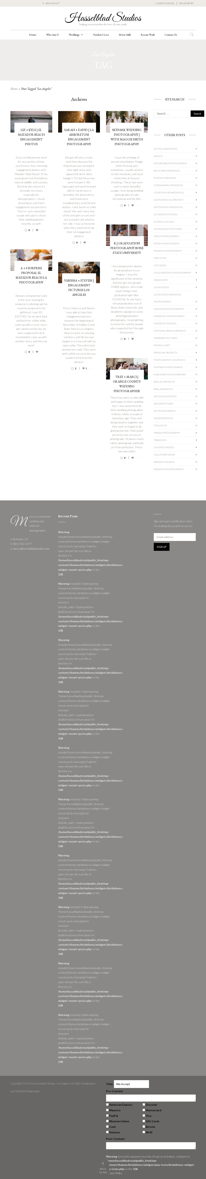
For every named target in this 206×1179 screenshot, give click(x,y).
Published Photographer (170, 374)
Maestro (115, 1110)
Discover (151, 1104)
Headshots (161, 279)
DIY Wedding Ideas (165, 214)
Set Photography (165, 410)
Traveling (160, 440)
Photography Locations (169, 359)
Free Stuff (160, 258)
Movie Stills (125, 34)
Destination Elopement (169, 199)
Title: (109, 1084)
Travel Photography (167, 432)
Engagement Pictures (168, 228)
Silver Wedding (163, 418)
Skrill (149, 1132)
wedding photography (169, 469)
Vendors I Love (101, 34)
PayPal (113, 1115)
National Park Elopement (170, 330)
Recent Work (148, 34)
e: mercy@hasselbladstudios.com (29, 548)
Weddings (76, 34)
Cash (112, 1126)
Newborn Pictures (165, 338)
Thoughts (160, 425)
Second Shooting (165, 396)
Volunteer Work (164, 454)
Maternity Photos (165, 323)
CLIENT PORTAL (165, 3)
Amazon (114, 1132)
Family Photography (167, 243)
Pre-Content (114, 1091)
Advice (158, 156)
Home (32, 34)
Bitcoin (150, 1126)
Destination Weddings (168, 207)
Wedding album (164, 461)
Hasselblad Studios (103, 18)
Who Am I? (52, 34)
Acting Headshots (165, 148)
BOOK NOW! (186, 3)
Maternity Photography (169, 316)
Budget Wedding (165, 177)
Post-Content (115, 1138)
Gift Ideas (160, 265)
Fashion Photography (168, 250)
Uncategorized (164, 447)
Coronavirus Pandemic (168, 185)
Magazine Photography (169, 308)
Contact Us (171, 34)
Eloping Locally (164, 221)
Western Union (119, 1121)
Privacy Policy (114, 1173)
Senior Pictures (163, 403)
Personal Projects (165, 352)
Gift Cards (152, 1121)
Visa (148, 1115)
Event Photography (166, 236)
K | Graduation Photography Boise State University (127, 248)
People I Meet (162, 345)
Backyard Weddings (167, 170)
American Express (120, 1104)
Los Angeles (161, 287)
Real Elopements (164, 381)
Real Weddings (163, 389)
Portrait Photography (168, 367)
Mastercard (153, 1110)
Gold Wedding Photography (172, 272)
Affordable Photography (170, 163)
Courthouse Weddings (169, 192)
